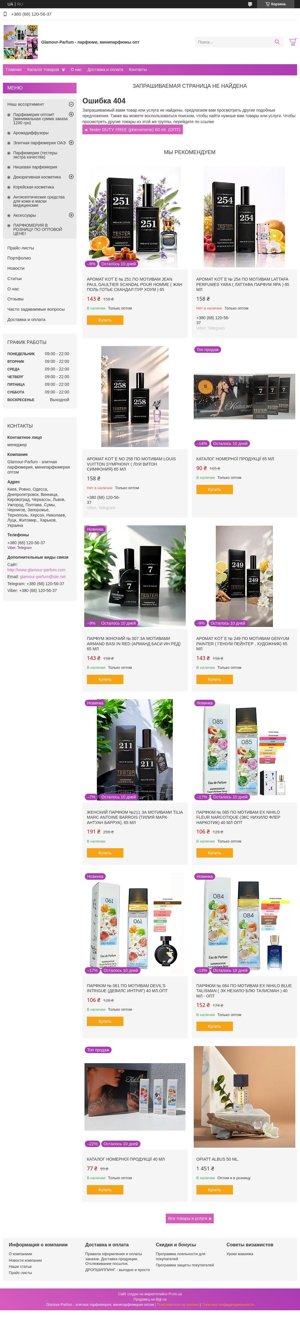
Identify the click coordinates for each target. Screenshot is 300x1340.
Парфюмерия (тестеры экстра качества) (35, 154)
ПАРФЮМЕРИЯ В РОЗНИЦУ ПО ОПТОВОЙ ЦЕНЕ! (37, 229)
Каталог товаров (43, 69)
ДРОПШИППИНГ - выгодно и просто (117, 1270)
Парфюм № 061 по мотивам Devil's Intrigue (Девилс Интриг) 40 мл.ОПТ (127, 988)
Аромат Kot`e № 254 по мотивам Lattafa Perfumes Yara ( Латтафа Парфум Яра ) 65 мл (242, 284)
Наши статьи (20, 1266)
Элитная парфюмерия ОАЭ (39, 142)
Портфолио (19, 257)
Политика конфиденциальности (228, 1305)
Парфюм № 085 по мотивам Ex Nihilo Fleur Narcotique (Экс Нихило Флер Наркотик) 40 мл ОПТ (238, 817)
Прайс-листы (20, 247)
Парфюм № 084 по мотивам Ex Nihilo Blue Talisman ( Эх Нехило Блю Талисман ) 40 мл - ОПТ (244, 990)
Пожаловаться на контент (178, 1305)
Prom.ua (175, 1294)
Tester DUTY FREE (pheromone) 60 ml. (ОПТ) (134, 129)
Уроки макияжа (239, 1254)
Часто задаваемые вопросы (36, 309)
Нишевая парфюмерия (35, 167)
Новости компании (25, 1260)
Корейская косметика (33, 187)
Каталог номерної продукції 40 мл (126, 1159)
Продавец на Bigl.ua (150, 1299)
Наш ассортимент (25, 104)
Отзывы (15, 298)
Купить (105, 320)
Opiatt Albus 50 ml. (217, 1159)
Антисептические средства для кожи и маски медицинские (39, 201)
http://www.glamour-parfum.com (36, 570)
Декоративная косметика (37, 177)
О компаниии (20, 1254)
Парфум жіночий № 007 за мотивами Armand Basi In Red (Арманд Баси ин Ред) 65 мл (133, 643)
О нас (76, 69)
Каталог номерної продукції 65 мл (235, 458)
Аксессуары (24, 215)
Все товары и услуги (187, 1218)
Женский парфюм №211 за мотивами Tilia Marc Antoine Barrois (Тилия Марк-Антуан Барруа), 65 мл (135, 817)
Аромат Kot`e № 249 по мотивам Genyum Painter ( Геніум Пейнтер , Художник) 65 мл (242, 643)
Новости (15, 268)
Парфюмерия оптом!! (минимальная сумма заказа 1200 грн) (40, 118)
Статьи (14, 278)
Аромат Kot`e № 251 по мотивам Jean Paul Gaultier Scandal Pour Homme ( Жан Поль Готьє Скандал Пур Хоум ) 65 (134, 284)
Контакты (138, 69)
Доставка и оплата (105, 69)
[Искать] (277, 42)
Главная (13, 69)
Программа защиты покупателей (185, 1265)
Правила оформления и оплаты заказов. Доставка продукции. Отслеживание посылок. (113, 1259)
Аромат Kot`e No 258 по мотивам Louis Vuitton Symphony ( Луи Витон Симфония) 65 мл (131, 464)
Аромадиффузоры (31, 132)
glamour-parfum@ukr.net (43, 576)
